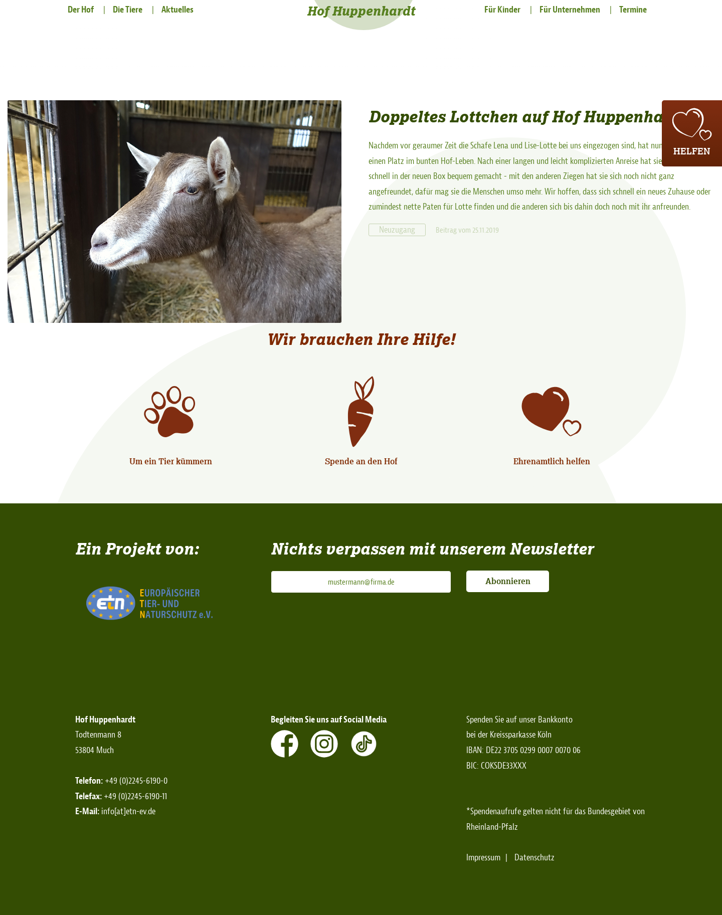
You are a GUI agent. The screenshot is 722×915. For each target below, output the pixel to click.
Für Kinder (502, 10)
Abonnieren (507, 581)
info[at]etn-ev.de (128, 811)
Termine (633, 10)
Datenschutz (534, 857)
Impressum (483, 857)
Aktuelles (177, 10)
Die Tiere (127, 10)
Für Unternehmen (569, 10)
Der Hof (81, 10)
